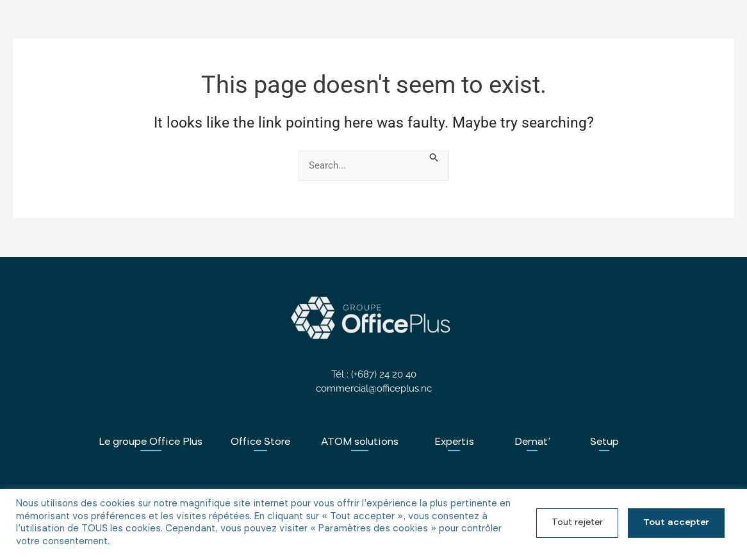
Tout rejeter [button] (577, 523)
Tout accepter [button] (676, 523)
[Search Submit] (434, 159)
